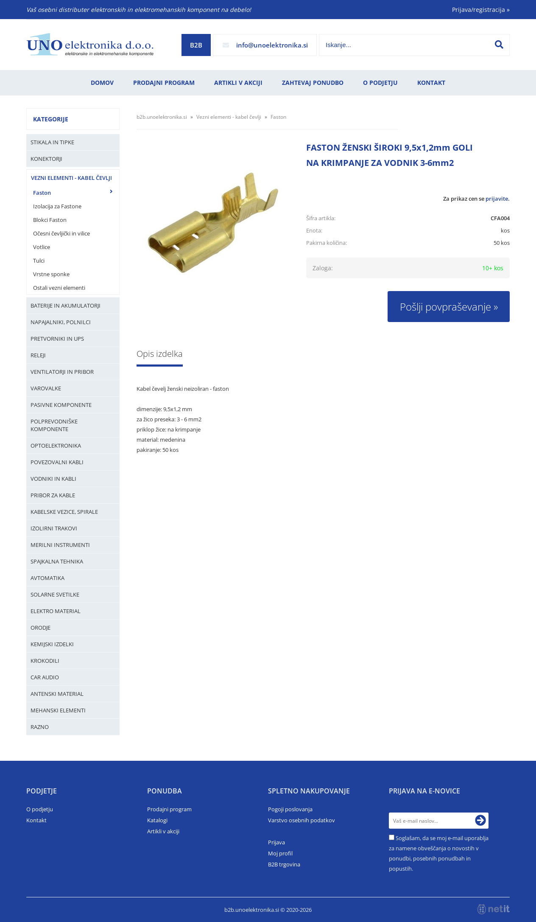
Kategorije (50, 119)
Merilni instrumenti (60, 545)
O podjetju (380, 82)
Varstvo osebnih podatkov (301, 820)
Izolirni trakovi (54, 528)
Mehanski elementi (58, 710)
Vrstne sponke (51, 274)
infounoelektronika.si (272, 45)
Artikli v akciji (238, 82)
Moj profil (280, 853)
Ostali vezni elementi (59, 287)
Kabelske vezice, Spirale (64, 512)
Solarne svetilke (55, 594)
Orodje (40, 627)
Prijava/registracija (481, 10)
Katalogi (157, 820)
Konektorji (46, 159)
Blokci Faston (50, 220)
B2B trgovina (284, 864)
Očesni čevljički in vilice (61, 233)
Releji (38, 355)
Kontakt (431, 82)
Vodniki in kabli (53, 478)
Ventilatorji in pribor (62, 372)
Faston (42, 192)
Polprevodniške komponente (54, 425)
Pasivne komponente (61, 405)
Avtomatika (47, 578)
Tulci (39, 260)
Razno (40, 727)
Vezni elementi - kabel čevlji (71, 178)
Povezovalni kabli (57, 462)
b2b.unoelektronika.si (162, 117)
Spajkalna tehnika (57, 561)
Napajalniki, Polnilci (61, 322)
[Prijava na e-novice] (480, 821)
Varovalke (46, 388)
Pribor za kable (53, 495)
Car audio (45, 677)
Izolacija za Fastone (57, 206)
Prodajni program (164, 82)
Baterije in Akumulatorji (65, 305)
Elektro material (56, 611)
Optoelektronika (56, 445)
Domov (102, 82)
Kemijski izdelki (52, 644)
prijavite (497, 198)
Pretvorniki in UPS (57, 338)
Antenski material (57, 694)
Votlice (41, 247)
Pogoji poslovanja (290, 809)
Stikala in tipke (52, 142)
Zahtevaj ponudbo (312, 82)
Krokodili (45, 660)
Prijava (276, 842)
